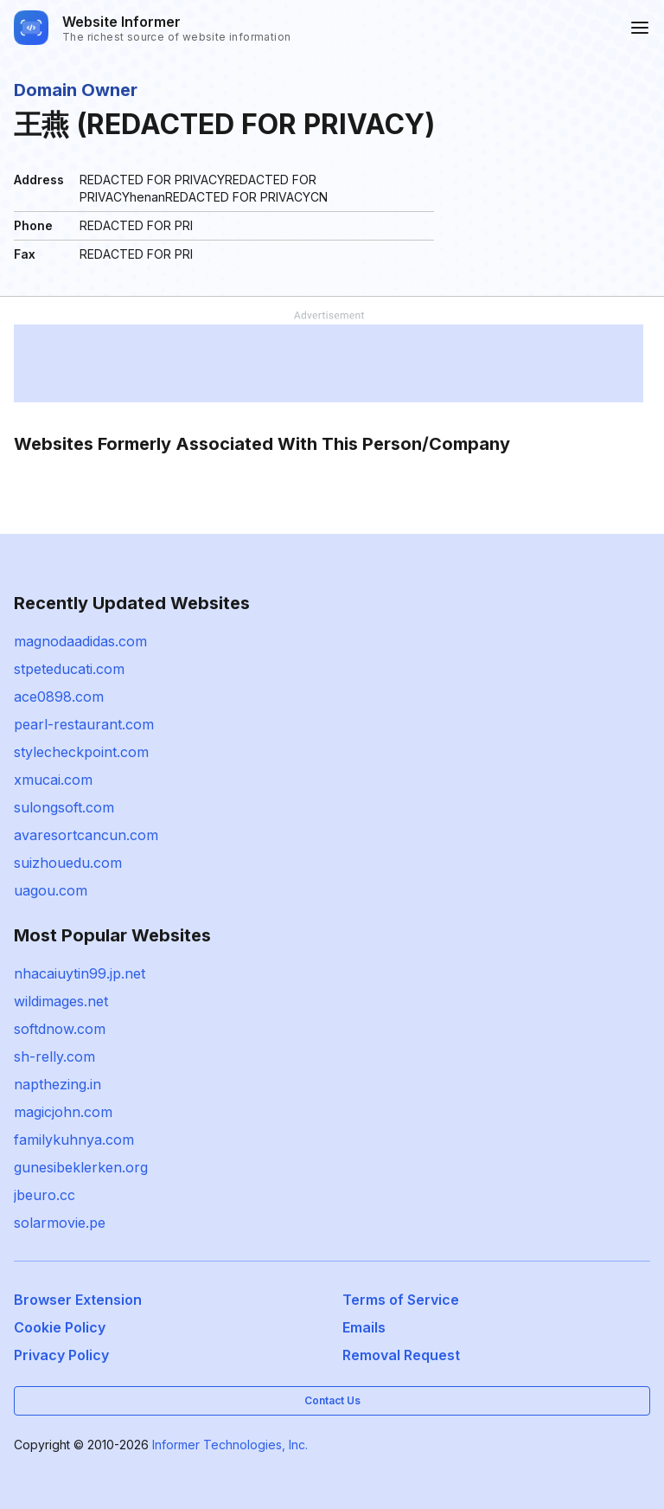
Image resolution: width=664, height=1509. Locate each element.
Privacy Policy (61, 1355)
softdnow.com (59, 1028)
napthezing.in (57, 1084)
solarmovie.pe (59, 1222)
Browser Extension (78, 1299)
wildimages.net (61, 1001)
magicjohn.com (63, 1112)
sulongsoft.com (64, 807)
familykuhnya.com (74, 1139)
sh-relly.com (54, 1056)
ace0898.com (59, 696)
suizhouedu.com (68, 862)
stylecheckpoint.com (81, 752)
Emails (364, 1327)
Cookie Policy (59, 1327)
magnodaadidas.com (80, 641)
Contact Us (332, 1400)
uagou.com (50, 890)
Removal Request (401, 1355)
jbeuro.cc (44, 1195)
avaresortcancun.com (86, 835)
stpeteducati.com (69, 668)
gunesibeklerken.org (81, 1167)
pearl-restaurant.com (84, 724)
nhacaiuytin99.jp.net (79, 973)
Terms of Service (400, 1299)
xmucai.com (53, 779)
